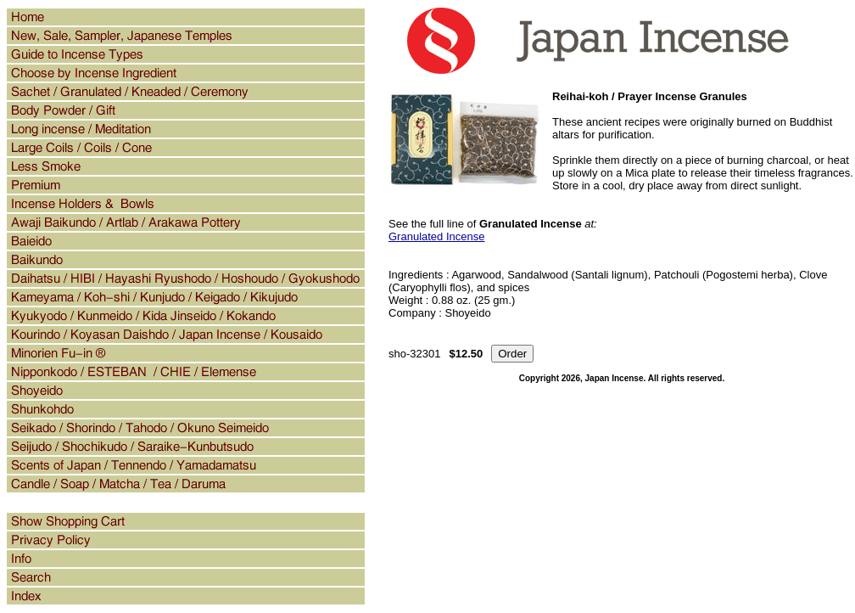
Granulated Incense (436, 236)
